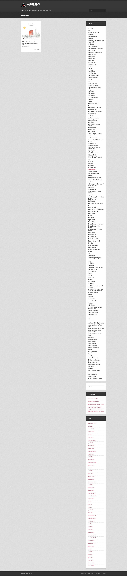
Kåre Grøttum (91, 182)
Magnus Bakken (91, 219)
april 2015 (90, 557)
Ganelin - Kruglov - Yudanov (95, 133)
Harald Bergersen (92, 143)
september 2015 (92, 543)
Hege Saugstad (91, 150)
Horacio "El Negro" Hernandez (95, 157)
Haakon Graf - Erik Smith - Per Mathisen (95, 140)
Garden (89, 135)
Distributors (41, 11)
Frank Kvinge (91, 122)
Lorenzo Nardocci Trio (93, 211)
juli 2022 (90, 434)
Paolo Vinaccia (91, 281)
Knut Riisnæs (91, 187)
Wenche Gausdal (92, 376)
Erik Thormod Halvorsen (93, 118)
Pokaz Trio (90, 296)
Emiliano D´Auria (92, 113)
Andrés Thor (91, 60)
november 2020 (92, 451)
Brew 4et (90, 79)
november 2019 (92, 462)
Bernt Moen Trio (92, 73)
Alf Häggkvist (91, 44)
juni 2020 (90, 457)
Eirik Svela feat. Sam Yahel (94, 107)
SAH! (89, 318)
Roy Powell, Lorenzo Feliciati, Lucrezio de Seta (95, 307)
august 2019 (91, 465)
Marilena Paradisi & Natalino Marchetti (95, 230)
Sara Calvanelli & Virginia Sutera (96, 323)
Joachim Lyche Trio (92, 171)
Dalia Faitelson (91, 93)
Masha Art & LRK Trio (93, 236)
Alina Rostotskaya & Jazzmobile (95, 48)
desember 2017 (92, 493)
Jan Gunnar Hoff (92, 167)
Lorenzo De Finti (92, 207)
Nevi (89, 253)
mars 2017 (90, 512)
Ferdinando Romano (92, 120)
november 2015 (92, 538)
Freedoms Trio (91, 129)
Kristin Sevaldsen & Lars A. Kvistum (94, 192)
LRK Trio (90, 215)
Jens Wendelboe (25, 46)
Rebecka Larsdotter (92, 301)
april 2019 (90, 473)
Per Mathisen (91, 283)
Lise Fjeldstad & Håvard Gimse (95, 203)
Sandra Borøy (91, 321)
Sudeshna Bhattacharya (93, 347)
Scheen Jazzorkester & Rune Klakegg (95, 334)
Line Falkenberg (91, 201)
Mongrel (90, 251)
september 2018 (92, 482)
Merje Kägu (90, 243)
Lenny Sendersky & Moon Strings (96, 197)
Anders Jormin (91, 50)
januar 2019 (91, 479)
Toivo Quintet (91, 366)
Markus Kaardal (91, 232)
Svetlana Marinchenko (93, 358)
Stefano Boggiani (92, 343)
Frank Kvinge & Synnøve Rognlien (94, 125)
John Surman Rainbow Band (94, 177)
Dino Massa (90, 99)
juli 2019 (90, 468)
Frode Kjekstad (91, 131)
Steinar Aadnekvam (92, 345)
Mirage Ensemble (92, 247)
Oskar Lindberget (92, 271)
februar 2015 (91, 563)
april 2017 (90, 510)
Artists (29, 11)
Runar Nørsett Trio (92, 314)
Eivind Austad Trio (92, 109)
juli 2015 (90, 549)
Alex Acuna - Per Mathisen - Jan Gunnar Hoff (96, 41)
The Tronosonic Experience (94, 360)
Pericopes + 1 (91, 294)
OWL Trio (90, 275)
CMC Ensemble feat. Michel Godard (94, 88)
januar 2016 (91, 532)
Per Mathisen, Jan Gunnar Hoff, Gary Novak (95, 286)
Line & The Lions (92, 199)
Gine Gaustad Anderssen (94, 137)
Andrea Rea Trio (92, 54)
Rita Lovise (90, 303)
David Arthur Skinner (93, 97)
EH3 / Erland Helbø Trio (93, 103)
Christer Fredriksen (92, 83)
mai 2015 (90, 554)
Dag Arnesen (91, 91)
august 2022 (91, 431)
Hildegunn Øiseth (92, 155)
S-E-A (89, 316)
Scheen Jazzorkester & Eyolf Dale (96, 328)
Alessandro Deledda (92, 36)
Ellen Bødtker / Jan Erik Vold (95, 111)
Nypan (89, 261)
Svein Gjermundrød (92, 351)
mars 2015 (90, 560)
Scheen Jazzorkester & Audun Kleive (95, 325)
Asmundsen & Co (92, 64)
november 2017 (92, 496)
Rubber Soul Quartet (93, 312)
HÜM (89, 159)
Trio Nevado (90, 368)
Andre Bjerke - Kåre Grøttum (95, 52)
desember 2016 (92, 515)
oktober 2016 (91, 521)
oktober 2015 (91, 540)
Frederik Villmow (92, 127)
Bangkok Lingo (91, 71)
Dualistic (90, 101)
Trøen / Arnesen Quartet (94, 370)
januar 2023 (91, 429)
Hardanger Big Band (93, 145)
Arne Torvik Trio (91, 62)
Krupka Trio (90, 194)
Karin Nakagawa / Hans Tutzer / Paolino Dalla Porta (95, 184)
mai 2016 (90, 529)
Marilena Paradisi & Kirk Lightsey (94, 226)
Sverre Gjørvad (91, 355)
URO (89, 372)
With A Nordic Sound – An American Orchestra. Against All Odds (29, 43)
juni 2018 (90, 485)
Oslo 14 (89, 273)
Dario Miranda (91, 95)
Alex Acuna (90, 38)
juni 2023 (90, 426)
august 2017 (91, 499)
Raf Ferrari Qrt (91, 298)
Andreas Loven (91, 58)
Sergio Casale (91, 337)
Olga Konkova (91, 265)
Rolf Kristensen (91, 305)
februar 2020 (91, 459)
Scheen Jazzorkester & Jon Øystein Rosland (94, 331)
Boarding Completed (93, 77)
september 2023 (92, 423)
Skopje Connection (92, 339)
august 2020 (91, 454)
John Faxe (90, 175)
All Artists (90, 28)
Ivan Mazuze (91, 165)
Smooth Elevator (92, 341)
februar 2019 (91, 476)
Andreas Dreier (91, 56)
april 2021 (90, 443)
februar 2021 (91, 445)
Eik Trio (89, 105)
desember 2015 (92, 535)
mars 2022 (90, 437)
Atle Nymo (90, 66)
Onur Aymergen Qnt (92, 269)
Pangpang (90, 279)
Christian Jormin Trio (93, 85)
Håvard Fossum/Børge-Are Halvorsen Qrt (94, 148)
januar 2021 (91, 448)
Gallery (34, 11)
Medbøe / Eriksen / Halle (94, 241)
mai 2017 (90, 507)
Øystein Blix (91, 277)
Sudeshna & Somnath (93, 401)
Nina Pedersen (91, 255)
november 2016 (92, 518)
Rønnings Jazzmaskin (93, 310)
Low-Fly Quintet (91, 213)
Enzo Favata (90, 115)
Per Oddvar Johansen (93, 292)
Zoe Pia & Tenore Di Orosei (94, 407)
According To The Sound (94, 32)
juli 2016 (90, 524)
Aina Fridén (90, 34)
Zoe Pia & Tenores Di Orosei (95, 378)
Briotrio (89, 81)
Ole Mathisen (91, 263)
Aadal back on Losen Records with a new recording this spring (96, 410)
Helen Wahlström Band (93, 153)
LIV (88, 205)
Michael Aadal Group (93, 245)
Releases (23, 11)
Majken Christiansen (92, 222)
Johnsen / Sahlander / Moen (95, 179)
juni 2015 (90, 552)
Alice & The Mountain (93, 46)
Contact (48, 11)
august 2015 (91, 546)
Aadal (89, 30)
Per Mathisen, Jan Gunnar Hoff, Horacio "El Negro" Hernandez (95, 290)
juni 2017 (90, 504)
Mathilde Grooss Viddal (93, 239)
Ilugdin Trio (90, 161)
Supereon (90, 349)
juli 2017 (90, 501)
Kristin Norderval (92, 189)
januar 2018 (91, 490)
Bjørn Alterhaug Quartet (93, 75)
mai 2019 (90, 471)
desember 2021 (92, 440)
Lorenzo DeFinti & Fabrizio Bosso (96, 209)
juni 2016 (90, 526)
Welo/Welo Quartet (92, 374)
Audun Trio (90, 69)
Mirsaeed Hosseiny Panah (94, 249)
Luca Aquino (91, 217)
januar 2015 (91, 566)
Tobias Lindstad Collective (94, 364)
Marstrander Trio (92, 234)
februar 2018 (91, 487)
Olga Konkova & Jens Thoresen (95, 267)
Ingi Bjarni (90, 163)
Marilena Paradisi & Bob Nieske (95, 224)
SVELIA (89, 353)
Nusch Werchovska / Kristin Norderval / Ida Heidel (94, 258)
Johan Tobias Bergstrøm (93, 173)
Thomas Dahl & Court (93, 362)
